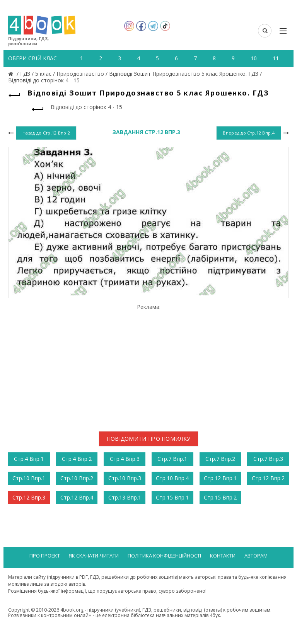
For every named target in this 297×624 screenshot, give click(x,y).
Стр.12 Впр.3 (28, 497)
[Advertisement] (148, 364)
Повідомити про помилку (149, 438)
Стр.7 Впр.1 (172, 458)
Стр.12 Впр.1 (220, 478)
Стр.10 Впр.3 (124, 478)
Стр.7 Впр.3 (268, 458)
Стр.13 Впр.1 (124, 497)
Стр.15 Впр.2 (220, 497)
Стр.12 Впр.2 (268, 478)
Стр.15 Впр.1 (172, 497)
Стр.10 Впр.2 (76, 478)
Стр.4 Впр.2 (77, 458)
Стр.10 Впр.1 (28, 478)
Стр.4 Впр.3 (125, 458)
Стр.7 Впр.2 (220, 458)
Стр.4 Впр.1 (29, 458)
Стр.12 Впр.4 (76, 497)
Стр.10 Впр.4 (172, 478)
